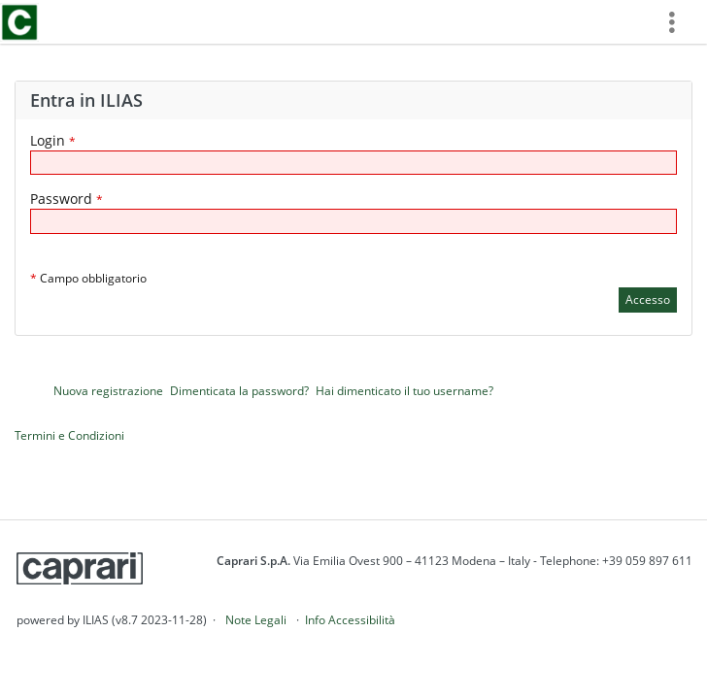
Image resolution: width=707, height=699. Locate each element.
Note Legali (255, 620)
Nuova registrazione (108, 391)
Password (66, 198)
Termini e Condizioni (69, 435)
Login (53, 140)
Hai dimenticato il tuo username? (404, 391)
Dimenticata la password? (239, 391)
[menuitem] (679, 22)
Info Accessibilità (350, 620)
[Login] (353, 162)
